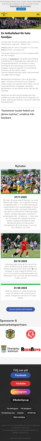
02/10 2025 (20, 261)
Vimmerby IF (14, 59)
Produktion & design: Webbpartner (20, 438)
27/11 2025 (20, 197)
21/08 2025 (20, 287)
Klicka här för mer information (20, 6)
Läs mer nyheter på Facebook (20, 309)
